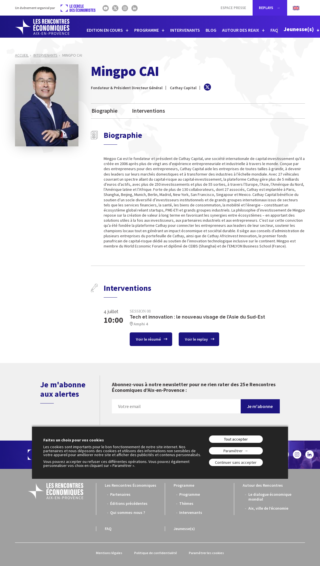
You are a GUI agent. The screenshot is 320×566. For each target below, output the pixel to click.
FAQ (274, 30)
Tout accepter (236, 439)
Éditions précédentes (129, 503)
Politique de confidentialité (155, 553)
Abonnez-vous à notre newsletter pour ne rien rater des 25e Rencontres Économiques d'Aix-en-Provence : (194, 387)
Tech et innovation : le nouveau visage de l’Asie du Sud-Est (197, 317)
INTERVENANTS (185, 30)
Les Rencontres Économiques (130, 485)
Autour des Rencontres (263, 485)
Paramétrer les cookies (206, 553)
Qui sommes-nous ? (127, 512)
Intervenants (45, 55)
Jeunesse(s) (299, 29)
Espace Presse (233, 7)
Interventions (148, 110)
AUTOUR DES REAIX (240, 30)
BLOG (211, 30)
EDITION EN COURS (105, 30)
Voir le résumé (149, 339)
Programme (184, 485)
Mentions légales (109, 553)
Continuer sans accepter (236, 462)
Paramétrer (233, 450)
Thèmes (186, 503)
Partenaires (120, 494)
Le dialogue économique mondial (269, 497)
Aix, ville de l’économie (268, 508)
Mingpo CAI (72, 55)
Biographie (104, 110)
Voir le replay (197, 339)
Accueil (22, 55)
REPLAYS (266, 7)
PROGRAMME (146, 30)
